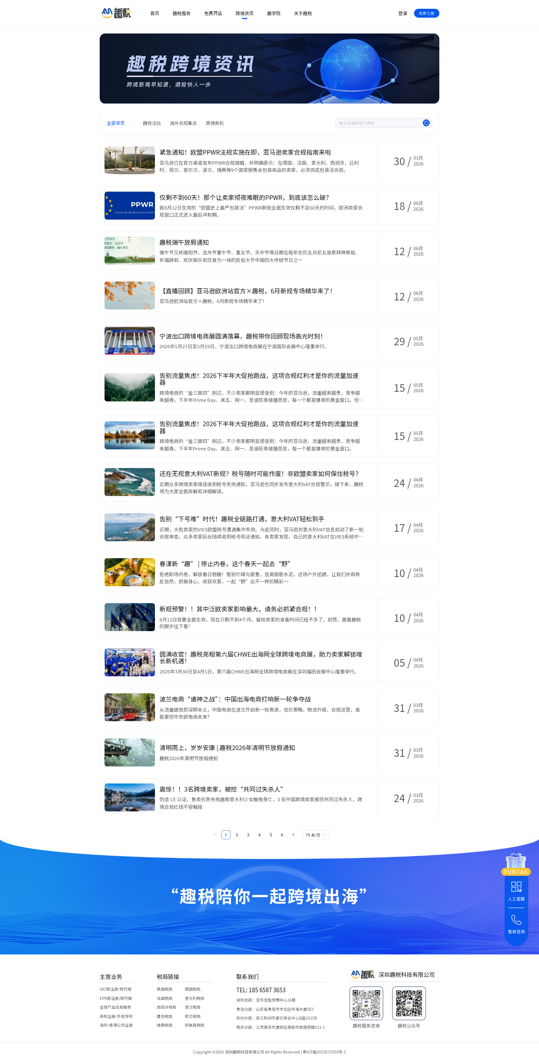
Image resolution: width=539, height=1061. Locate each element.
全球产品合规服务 (115, 1007)
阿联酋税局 (194, 1025)
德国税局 (193, 989)
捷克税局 (165, 1016)
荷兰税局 (193, 1016)
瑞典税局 (165, 1025)
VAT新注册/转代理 (116, 989)
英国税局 (165, 989)
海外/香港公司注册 (116, 1025)
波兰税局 (193, 1007)
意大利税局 (194, 998)
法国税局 (165, 998)
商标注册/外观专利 (116, 1016)
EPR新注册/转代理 (116, 998)
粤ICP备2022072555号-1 (324, 1052)
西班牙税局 (166, 1007)
